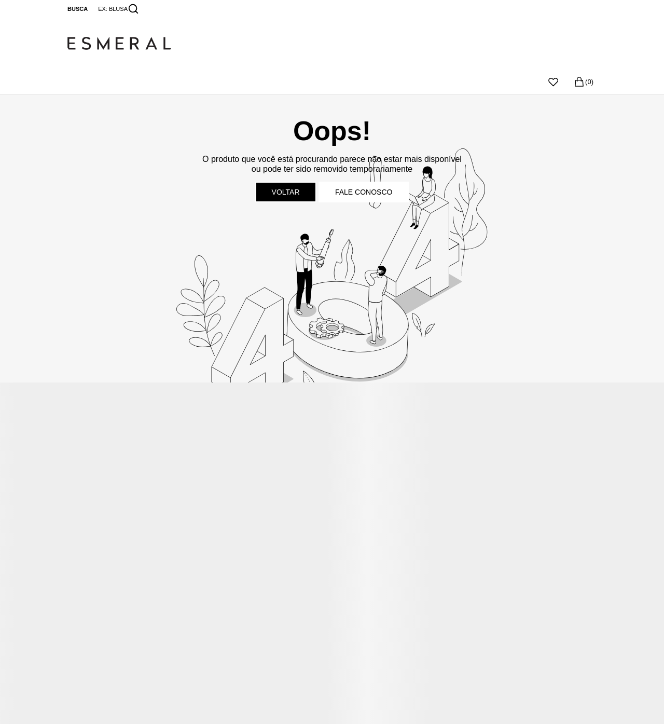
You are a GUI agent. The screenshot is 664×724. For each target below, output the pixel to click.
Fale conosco (363, 192)
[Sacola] (583, 82)
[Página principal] (332, 44)
